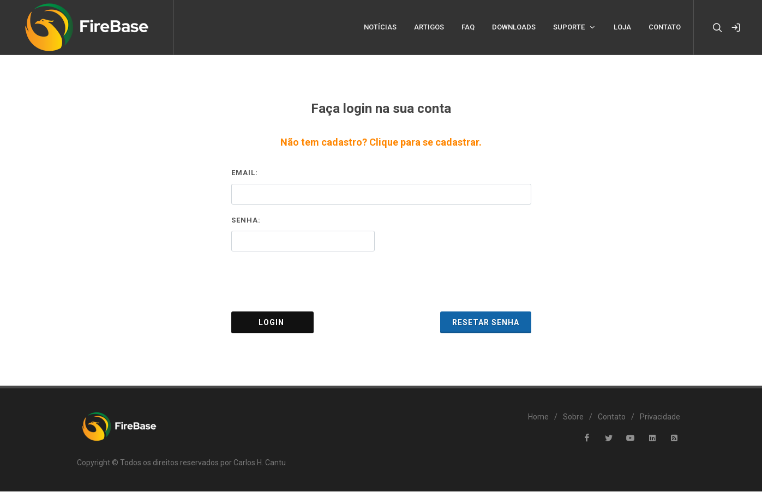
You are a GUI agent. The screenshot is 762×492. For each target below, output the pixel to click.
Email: (244, 173)
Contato (612, 417)
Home (538, 417)
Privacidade (660, 417)
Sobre (573, 417)
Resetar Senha (485, 323)
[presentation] (381, 282)
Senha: (246, 221)
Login (272, 323)
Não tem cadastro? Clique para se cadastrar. (381, 142)
